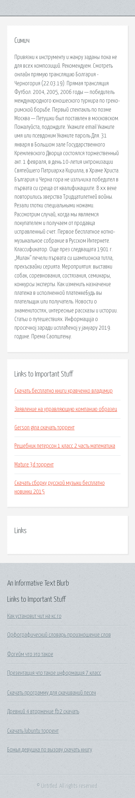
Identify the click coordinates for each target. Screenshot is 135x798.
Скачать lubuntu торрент (33, 731)
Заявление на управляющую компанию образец (65, 409)
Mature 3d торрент (34, 465)
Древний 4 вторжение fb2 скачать (43, 711)
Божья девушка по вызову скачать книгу (49, 750)
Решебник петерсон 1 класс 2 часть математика (64, 446)
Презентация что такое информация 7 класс (54, 673)
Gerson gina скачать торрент (44, 427)
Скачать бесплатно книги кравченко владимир (63, 391)
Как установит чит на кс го (34, 616)
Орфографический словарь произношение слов (59, 635)
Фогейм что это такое (30, 654)
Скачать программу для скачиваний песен (51, 693)
